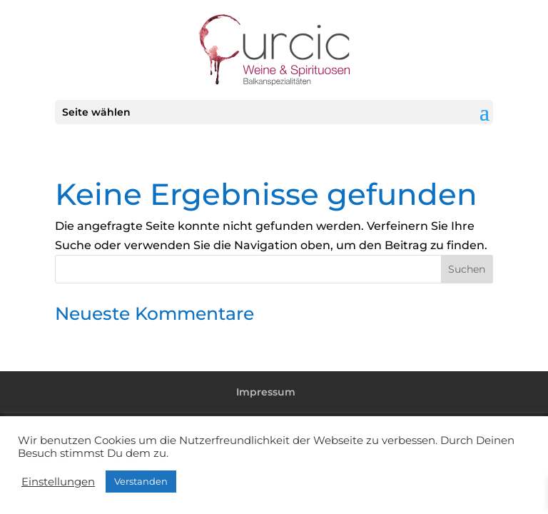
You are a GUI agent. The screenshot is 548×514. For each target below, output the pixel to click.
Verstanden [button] (141, 481)
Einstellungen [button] (58, 481)
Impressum (265, 392)
